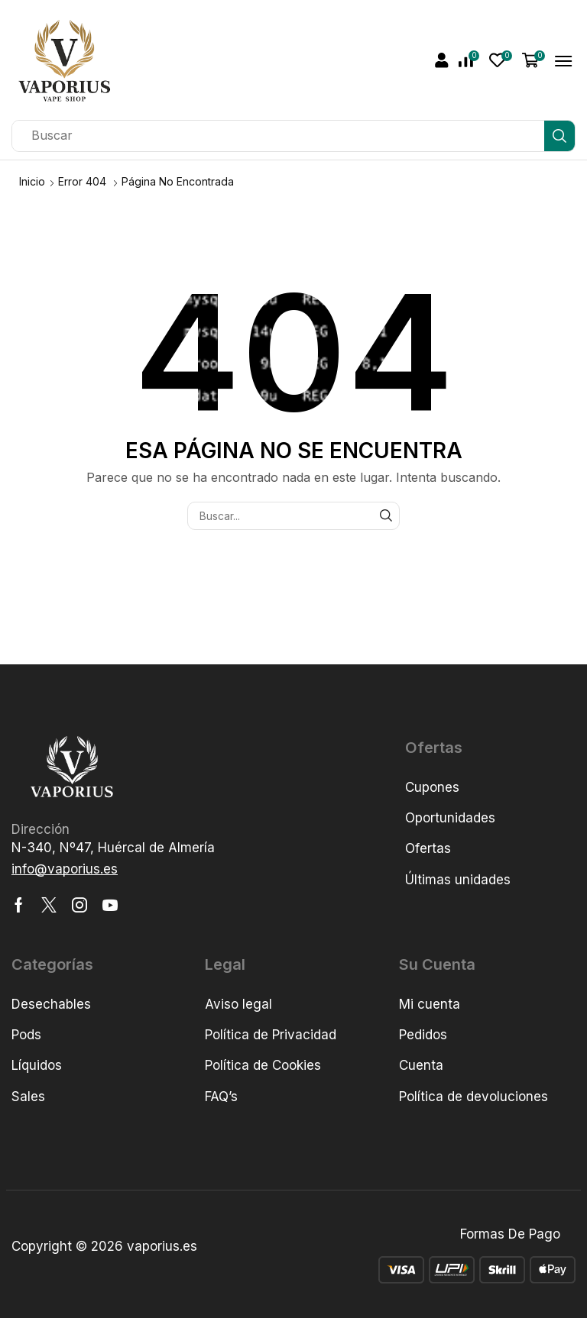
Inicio (32, 181)
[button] (441, 60)
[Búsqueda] (559, 136)
